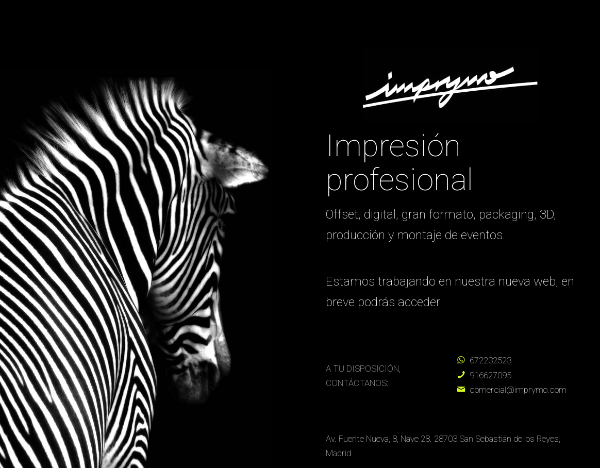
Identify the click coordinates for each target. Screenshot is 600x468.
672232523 (490, 360)
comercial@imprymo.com (518, 390)
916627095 (490, 375)
